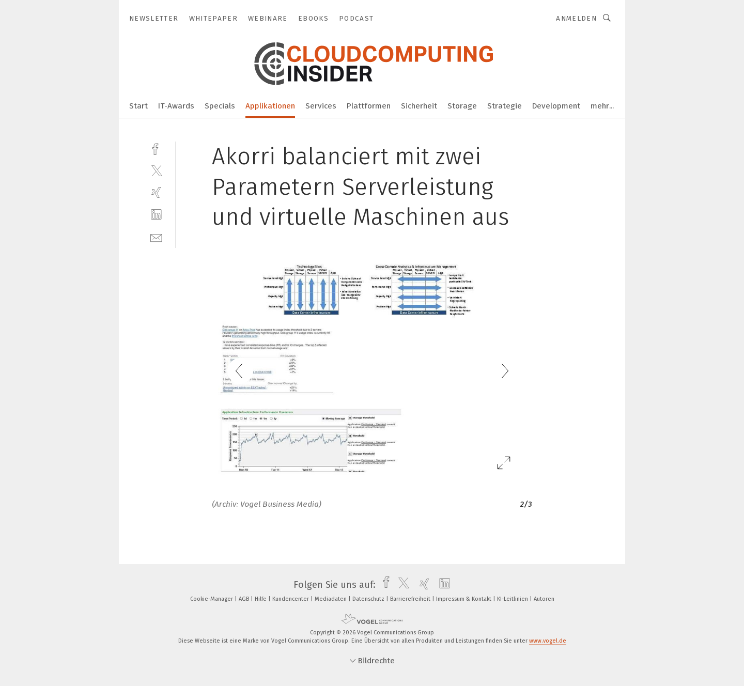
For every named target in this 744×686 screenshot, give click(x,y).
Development (556, 106)
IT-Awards (176, 106)
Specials (220, 106)
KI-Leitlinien (513, 599)
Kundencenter (291, 599)
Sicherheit (419, 106)
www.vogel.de (547, 640)
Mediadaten (331, 599)
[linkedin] (156, 214)
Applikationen (270, 106)
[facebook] (156, 148)
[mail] (156, 236)
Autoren (544, 599)
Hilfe (261, 599)
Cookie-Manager (212, 599)
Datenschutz (369, 599)
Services (320, 106)
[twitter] (156, 170)
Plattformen (369, 106)
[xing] (156, 192)
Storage (462, 106)
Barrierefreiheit (411, 599)
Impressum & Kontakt (464, 599)
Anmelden (576, 18)
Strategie (504, 106)
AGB (245, 599)
